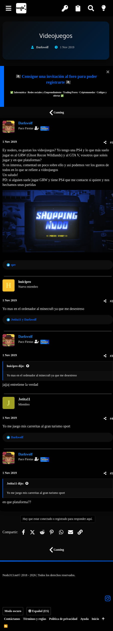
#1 (111, 142)
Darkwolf (42, 47)
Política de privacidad (63, 619)
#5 (111, 473)
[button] (9, 8)
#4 (111, 418)
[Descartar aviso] (107, 72)
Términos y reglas (34, 619)
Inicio (95, 619)
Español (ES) (38, 611)
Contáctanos (12, 619)
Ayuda (84, 619)
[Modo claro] (104, 8)
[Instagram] (107, 598)
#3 (111, 356)
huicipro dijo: (15, 366)
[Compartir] (105, 142)
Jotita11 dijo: (15, 483)
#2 (111, 301)
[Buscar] (91, 8)
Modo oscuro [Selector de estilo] (13, 611)
